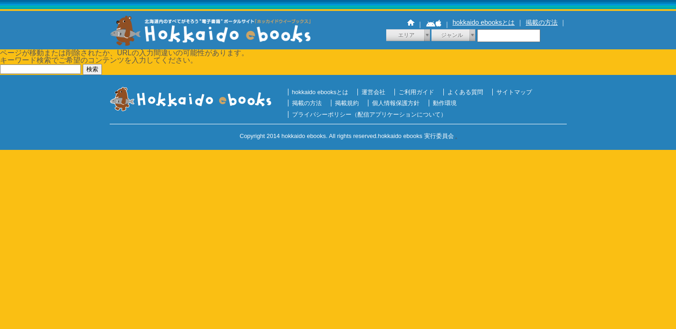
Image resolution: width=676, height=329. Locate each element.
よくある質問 (465, 92)
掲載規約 (347, 103)
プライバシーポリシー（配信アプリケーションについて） (369, 114)
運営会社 (373, 92)
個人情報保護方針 (396, 103)
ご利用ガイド (416, 92)
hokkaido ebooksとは (483, 22)
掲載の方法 (542, 22)
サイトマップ (514, 92)
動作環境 (445, 103)
